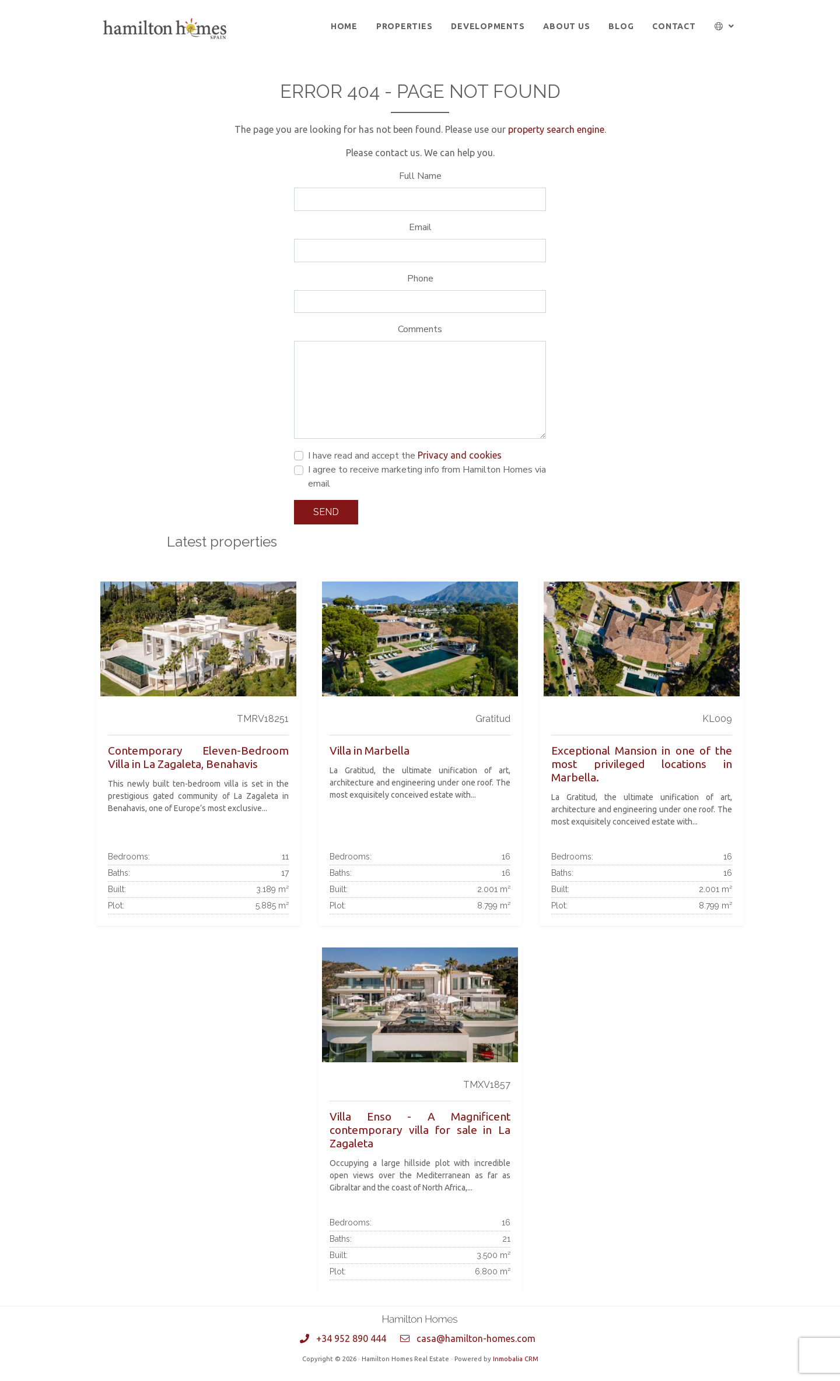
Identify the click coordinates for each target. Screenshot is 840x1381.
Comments (420, 329)
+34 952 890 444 (351, 1338)
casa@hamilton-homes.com (476, 1338)
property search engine (556, 129)
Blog (621, 26)
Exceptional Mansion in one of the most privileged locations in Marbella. (641, 764)
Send (326, 511)
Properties (404, 26)
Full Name (420, 176)
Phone (420, 278)
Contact (673, 26)
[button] (724, 26)
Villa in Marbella (370, 750)
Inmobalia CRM (515, 1358)
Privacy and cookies (460, 455)
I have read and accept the (405, 455)
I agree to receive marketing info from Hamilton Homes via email (427, 476)
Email (420, 227)
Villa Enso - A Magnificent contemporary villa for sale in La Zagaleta (420, 1130)
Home (344, 26)
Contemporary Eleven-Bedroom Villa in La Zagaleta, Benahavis (198, 757)
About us (566, 26)
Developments (487, 26)
